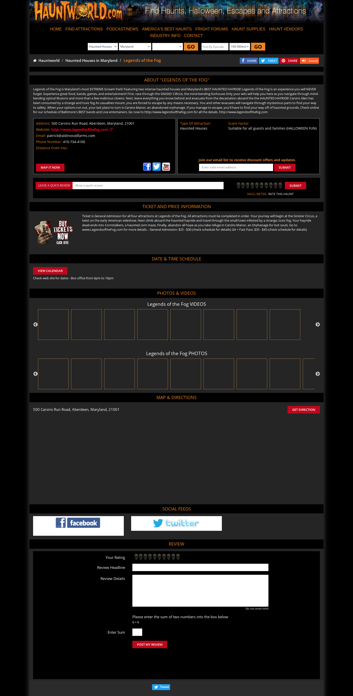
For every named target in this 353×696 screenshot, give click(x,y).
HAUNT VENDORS (286, 29)
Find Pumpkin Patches (168, 678)
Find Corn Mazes (200, 678)
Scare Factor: (238, 123)
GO (191, 46)
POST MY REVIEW (150, 644)
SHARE (252, 61)
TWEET (272, 61)
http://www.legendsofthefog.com (82, 129)
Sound (313, 61)
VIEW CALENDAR (50, 270)
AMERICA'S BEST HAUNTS (167, 29)
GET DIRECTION (303, 409)
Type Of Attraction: (195, 123)
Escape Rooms (260, 678)
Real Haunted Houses (230, 678)
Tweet (164, 666)
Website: (43, 129)
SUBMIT (285, 167)
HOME (56, 29)
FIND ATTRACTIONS (84, 29)
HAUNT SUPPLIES (248, 29)
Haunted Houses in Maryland (91, 60)
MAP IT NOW (50, 167)
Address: (43, 123)
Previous (35, 324)
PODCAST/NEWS (123, 29)
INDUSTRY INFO (165, 36)
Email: (41, 135)
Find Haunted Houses (98, 678)
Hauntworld (46, 60)
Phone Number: (49, 141)
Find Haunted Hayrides (133, 678)
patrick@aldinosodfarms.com (71, 135)
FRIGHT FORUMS (211, 29)
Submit (296, 185)
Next (317, 324)
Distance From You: (52, 148)
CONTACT (193, 36)
